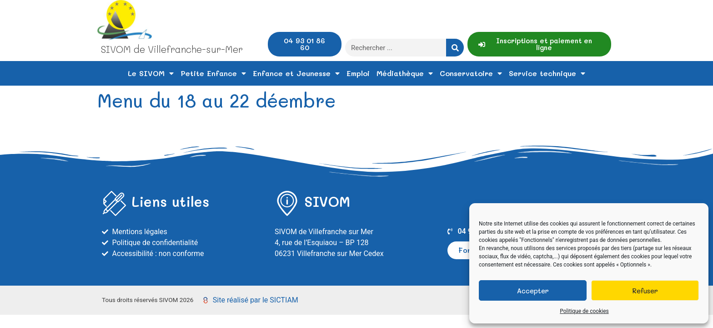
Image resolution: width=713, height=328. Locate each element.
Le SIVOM (151, 73)
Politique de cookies (584, 311)
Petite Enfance (213, 73)
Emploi (358, 73)
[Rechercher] (455, 47)
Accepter (533, 290)
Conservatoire (471, 73)
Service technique (547, 73)
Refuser (645, 290)
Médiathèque (405, 73)
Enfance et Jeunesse (296, 73)
